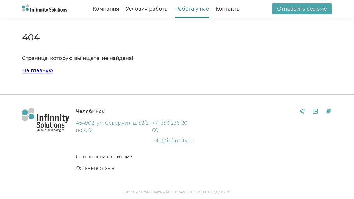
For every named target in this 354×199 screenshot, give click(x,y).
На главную (37, 70)
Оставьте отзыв (95, 168)
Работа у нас (192, 9)
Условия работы (147, 9)
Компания (106, 9)
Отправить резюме (302, 9)
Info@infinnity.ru (173, 141)
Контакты (228, 9)
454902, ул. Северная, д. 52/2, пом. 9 (113, 126)
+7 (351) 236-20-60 (170, 126)
